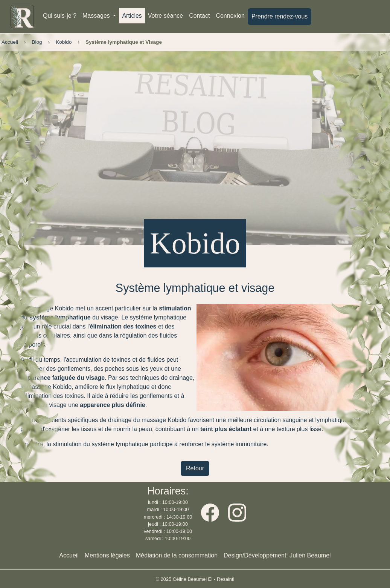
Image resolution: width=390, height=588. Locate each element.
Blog (37, 42)
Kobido (64, 42)
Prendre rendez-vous (279, 16)
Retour (195, 468)
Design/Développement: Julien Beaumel (277, 555)
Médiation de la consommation (177, 555)
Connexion (230, 15)
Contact (199, 15)
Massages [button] (96, 15)
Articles (132, 15)
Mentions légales (107, 555)
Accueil (10, 42)
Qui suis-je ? (59, 15)
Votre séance (165, 15)
